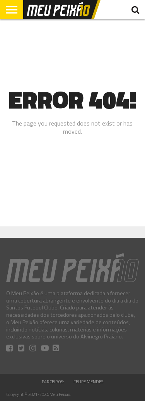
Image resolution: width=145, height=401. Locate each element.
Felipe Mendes (88, 381)
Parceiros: (53, 381)
